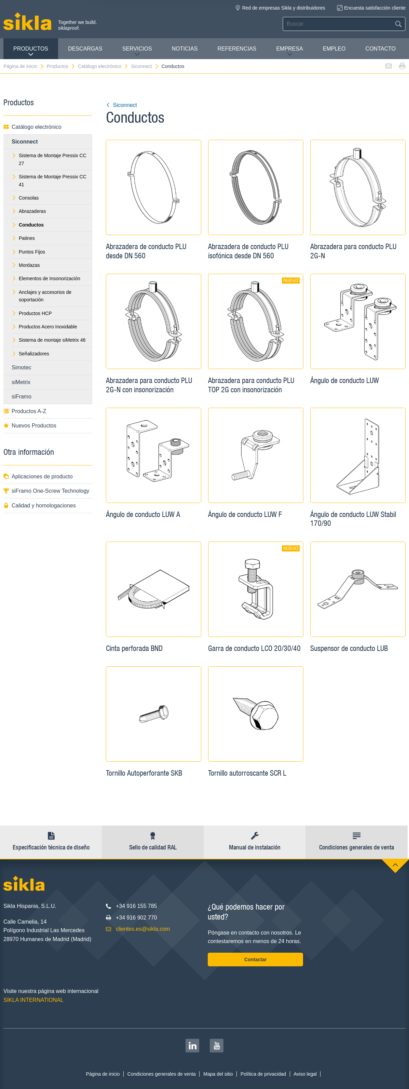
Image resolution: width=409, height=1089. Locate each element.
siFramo (21, 396)
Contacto (381, 49)
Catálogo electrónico (103, 66)
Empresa (289, 51)
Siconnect (145, 66)
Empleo (334, 49)
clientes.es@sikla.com (143, 929)
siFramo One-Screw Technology (46, 491)
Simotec (21, 367)
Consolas (25, 198)
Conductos (173, 66)
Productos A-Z (24, 411)
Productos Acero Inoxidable (44, 326)
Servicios (137, 51)
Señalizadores (30, 353)
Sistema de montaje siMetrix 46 (48, 340)
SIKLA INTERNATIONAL (33, 1000)
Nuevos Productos (29, 425)
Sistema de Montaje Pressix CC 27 (49, 159)
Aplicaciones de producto (38, 476)
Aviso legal (305, 1074)
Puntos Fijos (28, 252)
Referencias (236, 49)
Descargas (85, 49)
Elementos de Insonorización (46, 278)
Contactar (255, 959)
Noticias (185, 49)
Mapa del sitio (218, 1074)
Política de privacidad (263, 1074)
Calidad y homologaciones (39, 505)
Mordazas (26, 265)
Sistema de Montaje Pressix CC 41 (49, 180)
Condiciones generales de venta (161, 1074)
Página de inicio (23, 66)
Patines (23, 238)
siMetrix (21, 382)
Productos (30, 51)
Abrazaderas (29, 211)
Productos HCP (32, 313)
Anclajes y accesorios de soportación (41, 295)
